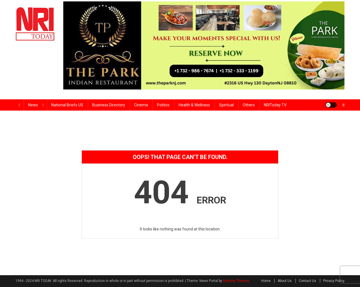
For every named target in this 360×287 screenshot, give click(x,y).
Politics (163, 105)
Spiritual (226, 105)
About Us (285, 281)
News (33, 105)
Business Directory (108, 105)
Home (266, 281)
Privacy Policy (334, 281)
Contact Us (307, 281)
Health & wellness (194, 105)
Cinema (141, 105)
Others (249, 105)
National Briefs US (67, 105)
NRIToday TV (275, 105)
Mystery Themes (236, 281)
